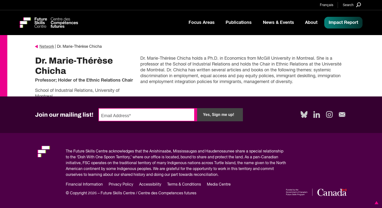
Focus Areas (202, 22)
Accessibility (150, 185)
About (311, 22)
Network (44, 47)
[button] (376, 203)
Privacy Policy (121, 185)
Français (326, 5)
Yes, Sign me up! (218, 115)
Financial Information (84, 185)
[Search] (352, 5)
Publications (239, 22)
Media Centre (219, 185)
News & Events (278, 22)
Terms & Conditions (184, 185)
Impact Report (343, 22)
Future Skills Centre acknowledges (103, 151)
